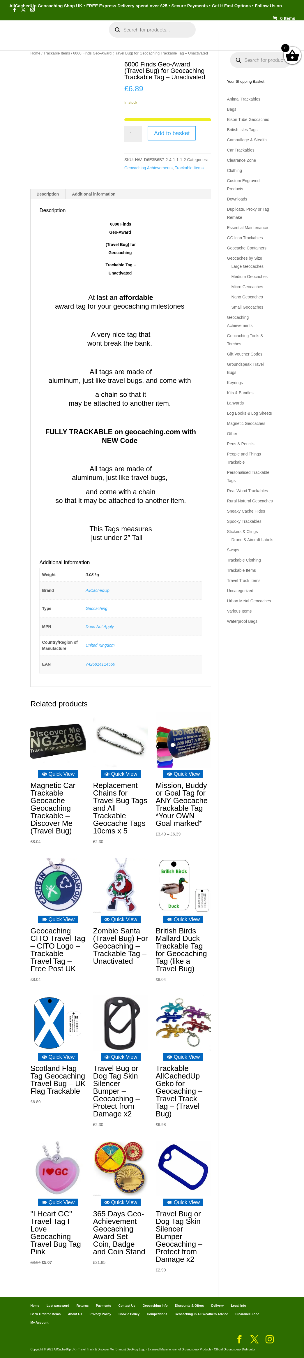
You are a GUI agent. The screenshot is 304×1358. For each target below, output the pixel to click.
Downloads (237, 199)
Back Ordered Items (45, 1314)
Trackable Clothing (244, 560)
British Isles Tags (242, 129)
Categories (63, 34)
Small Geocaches (247, 307)
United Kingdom (100, 645)
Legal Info (238, 1305)
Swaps (233, 550)
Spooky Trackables (244, 521)
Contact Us (126, 1305)
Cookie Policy (129, 1314)
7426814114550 (100, 664)
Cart (232, 34)
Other (232, 433)
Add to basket (172, 133)
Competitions (157, 1314)
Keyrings (235, 382)
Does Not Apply (100, 626)
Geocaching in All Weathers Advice (201, 1314)
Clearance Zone (241, 160)
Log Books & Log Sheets (249, 413)
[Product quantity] (133, 134)
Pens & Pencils (240, 443)
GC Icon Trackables (245, 237)
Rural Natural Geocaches (250, 501)
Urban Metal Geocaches (249, 601)
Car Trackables (240, 150)
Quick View (58, 774)
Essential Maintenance (247, 227)
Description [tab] (47, 194)
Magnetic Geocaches (246, 423)
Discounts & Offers (189, 1305)
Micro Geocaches (247, 286)
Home (36, 34)
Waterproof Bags (242, 621)
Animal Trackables (243, 99)
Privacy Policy (100, 1314)
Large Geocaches (247, 266)
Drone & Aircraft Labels (252, 539)
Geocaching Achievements (148, 168)
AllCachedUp (97, 590)
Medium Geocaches (249, 276)
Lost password (58, 1305)
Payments (256, 34)
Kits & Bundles (240, 392)
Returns (83, 1305)
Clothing (234, 170)
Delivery (217, 1305)
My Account (101, 34)
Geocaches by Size (244, 258)
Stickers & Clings (242, 531)
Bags (231, 109)
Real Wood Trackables (247, 490)
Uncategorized (240, 590)
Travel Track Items (244, 580)
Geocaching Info (148, 53)
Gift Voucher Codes (244, 354)
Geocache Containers (246, 248)
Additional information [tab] (93, 194)
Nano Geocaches (247, 297)
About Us (75, 1314)
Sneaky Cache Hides (246, 511)
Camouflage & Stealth (247, 140)
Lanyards (235, 403)
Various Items (239, 611)
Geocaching (96, 608)
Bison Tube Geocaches (248, 119)
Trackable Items (189, 168)
